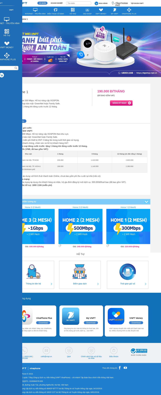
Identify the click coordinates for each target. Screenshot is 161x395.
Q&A (69, 356)
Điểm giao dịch (80, 284)
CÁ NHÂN (42, 3)
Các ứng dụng (23, 298)
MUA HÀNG (101, 3)
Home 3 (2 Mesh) (32, 207)
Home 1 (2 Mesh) (128, 207)
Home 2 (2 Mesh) (80, 207)
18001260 (24, 358)
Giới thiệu (19, 121)
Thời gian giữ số (127, 284)
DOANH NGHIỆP (57, 3)
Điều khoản (113, 356)
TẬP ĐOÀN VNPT (137, 3)
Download (43, 323)
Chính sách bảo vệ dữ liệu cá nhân (91, 357)
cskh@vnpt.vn (46, 356)
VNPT (15, 19)
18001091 (19, 356)
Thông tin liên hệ (33, 284)
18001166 (28, 356)
